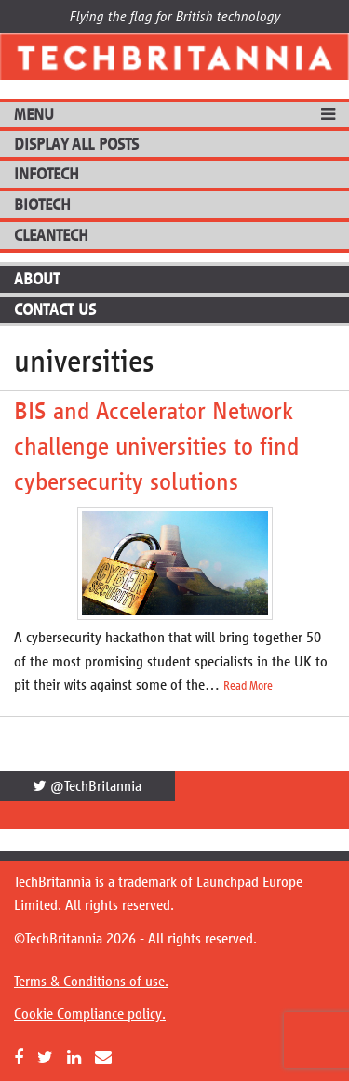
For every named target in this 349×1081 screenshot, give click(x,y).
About (37, 279)
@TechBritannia (87, 786)
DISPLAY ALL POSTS (76, 144)
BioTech (42, 204)
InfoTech (46, 174)
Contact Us (55, 309)
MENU (34, 114)
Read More (248, 685)
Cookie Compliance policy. (90, 1014)
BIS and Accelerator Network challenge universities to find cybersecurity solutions (156, 446)
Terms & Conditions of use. (91, 981)
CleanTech (51, 235)
